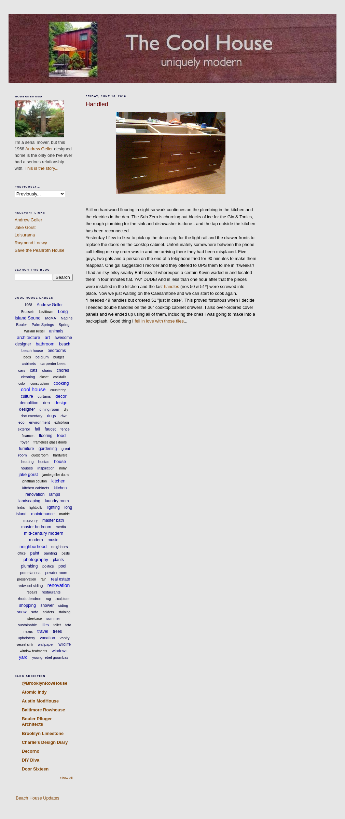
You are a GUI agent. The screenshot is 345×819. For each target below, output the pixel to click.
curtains (44, 396)
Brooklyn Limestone (43, 733)
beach (64, 344)
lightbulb (35, 507)
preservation (26, 579)
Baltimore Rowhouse (43, 709)
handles (171, 286)
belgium (42, 357)
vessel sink (24, 644)
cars (21, 370)
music (52, 539)
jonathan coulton (34, 481)
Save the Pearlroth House (40, 250)
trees (57, 631)
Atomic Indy (34, 692)
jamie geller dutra (55, 475)
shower (47, 605)
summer (53, 618)
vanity (65, 638)
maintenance (43, 513)
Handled (96, 104)
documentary (32, 416)
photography (36, 559)
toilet (57, 625)
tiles (45, 625)
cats (34, 370)
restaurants (51, 592)
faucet (50, 429)
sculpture (62, 599)
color (22, 383)
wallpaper (46, 644)
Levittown (46, 312)
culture (27, 396)
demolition (29, 402)
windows (60, 651)
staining (64, 612)
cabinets (29, 363)
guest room (40, 455)
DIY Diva (30, 760)
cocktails (59, 377)
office (21, 553)
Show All (66, 778)
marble (64, 514)
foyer (24, 442)
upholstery (26, 638)
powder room (56, 573)
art (47, 337)
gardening (48, 448)
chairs (47, 370)
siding (63, 605)
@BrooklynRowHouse (44, 683)
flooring (45, 435)
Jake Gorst (25, 227)
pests (65, 553)
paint (34, 553)
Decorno (31, 751)
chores (63, 370)
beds (27, 357)
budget (58, 357)
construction (39, 383)
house (60, 461)
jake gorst (28, 474)
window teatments (33, 651)
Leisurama (25, 234)
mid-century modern (44, 533)
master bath (53, 520)
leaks (21, 507)
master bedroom (36, 526)
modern (36, 539)
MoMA (50, 318)
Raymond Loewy (31, 242)
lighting (53, 507)
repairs (32, 592)
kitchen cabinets (35, 488)
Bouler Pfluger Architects (37, 721)
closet (44, 377)
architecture (28, 337)
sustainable (27, 625)
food (61, 435)
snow (22, 612)
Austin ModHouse (40, 701)
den (46, 402)
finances (28, 436)
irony (63, 468)
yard (23, 657)
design (60, 402)
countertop (58, 390)
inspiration (46, 468)
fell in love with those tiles (159, 321)
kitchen (59, 480)
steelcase (34, 618)
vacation (47, 638)
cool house (33, 389)
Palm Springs (43, 325)
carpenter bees (52, 363)
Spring (63, 325)
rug (48, 599)
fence (65, 429)
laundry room (57, 501)
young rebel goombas (50, 657)
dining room (49, 409)
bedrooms (56, 350)
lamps (54, 494)
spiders (48, 612)
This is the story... (41, 168)
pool (62, 566)
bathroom (45, 343)
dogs (51, 415)
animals (56, 331)
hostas (43, 462)
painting (50, 553)
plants (58, 559)
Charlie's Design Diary (45, 742)
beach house (32, 351)
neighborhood (33, 546)
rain (43, 579)
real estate (60, 579)
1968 (28, 305)
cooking (61, 383)
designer (27, 409)
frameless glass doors (50, 442)
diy (66, 409)
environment (39, 422)
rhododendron (29, 599)
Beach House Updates (37, 798)
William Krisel (34, 331)
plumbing (29, 566)
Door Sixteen (35, 769)
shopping (27, 605)
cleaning (28, 377)
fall (37, 429)
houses (27, 468)
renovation (58, 585)
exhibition (61, 422)
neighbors (59, 547)
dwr (63, 416)
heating (27, 462)
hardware (60, 455)
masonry (30, 520)
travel (42, 631)
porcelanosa (30, 573)
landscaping (29, 501)
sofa (34, 612)
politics (48, 566)
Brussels (27, 312)
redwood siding (30, 586)
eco (21, 422)
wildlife (64, 644)
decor (61, 396)
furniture (26, 448)
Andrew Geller (39, 148)
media (61, 527)
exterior (24, 429)
